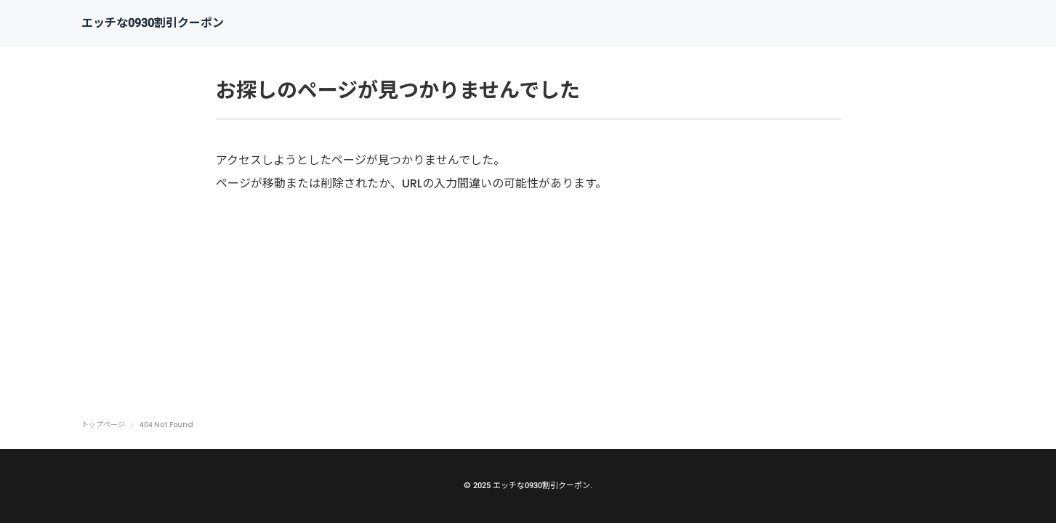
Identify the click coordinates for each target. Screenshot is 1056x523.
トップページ (103, 425)
